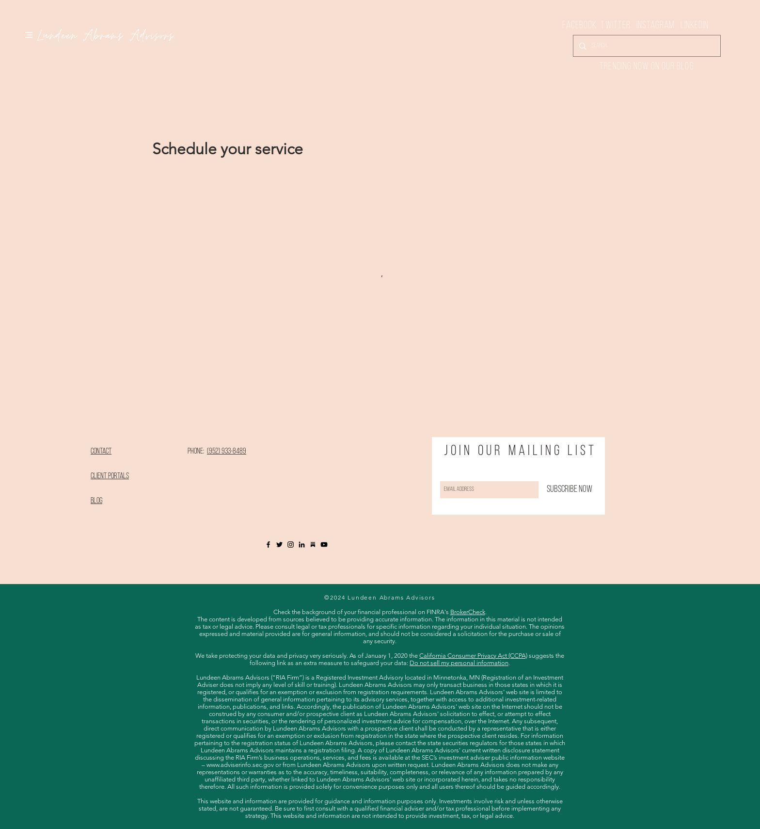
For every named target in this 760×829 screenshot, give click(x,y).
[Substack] (313, 544)
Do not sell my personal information (459, 662)
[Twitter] (279, 544)
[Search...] (646, 45)
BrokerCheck (467, 612)
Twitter (618, 25)
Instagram (655, 25)
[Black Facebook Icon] (268, 544)
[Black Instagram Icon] (290, 544)
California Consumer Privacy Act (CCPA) (473, 655)
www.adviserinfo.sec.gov (240, 764)
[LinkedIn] (302, 544)
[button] (28, 35)
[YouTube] (324, 544)
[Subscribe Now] (569, 489)
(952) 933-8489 (226, 451)
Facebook (581, 25)
